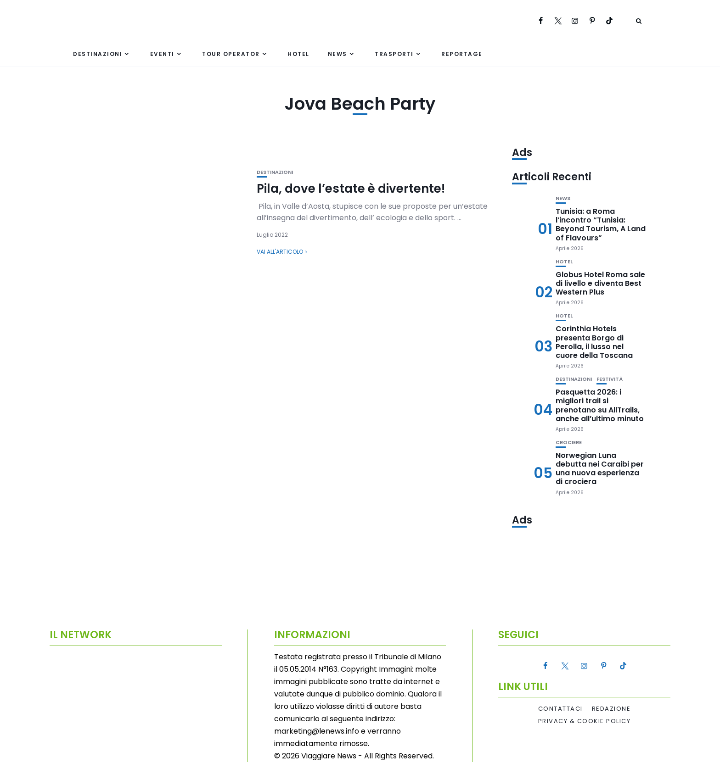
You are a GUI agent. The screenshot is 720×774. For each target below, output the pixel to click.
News (337, 54)
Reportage (462, 54)
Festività (609, 379)
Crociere (569, 442)
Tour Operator (231, 54)
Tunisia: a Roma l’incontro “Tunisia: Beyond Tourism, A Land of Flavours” (601, 224)
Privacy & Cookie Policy (584, 721)
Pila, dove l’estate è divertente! (351, 188)
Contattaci (560, 709)
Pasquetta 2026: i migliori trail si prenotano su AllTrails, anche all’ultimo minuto (600, 405)
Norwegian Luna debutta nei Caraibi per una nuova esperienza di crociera (600, 468)
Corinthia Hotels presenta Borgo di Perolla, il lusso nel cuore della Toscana (594, 342)
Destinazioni (97, 54)
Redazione (611, 709)
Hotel (298, 54)
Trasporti (394, 54)
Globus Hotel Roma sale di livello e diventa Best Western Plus (600, 283)
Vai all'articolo (280, 252)
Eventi (162, 54)
